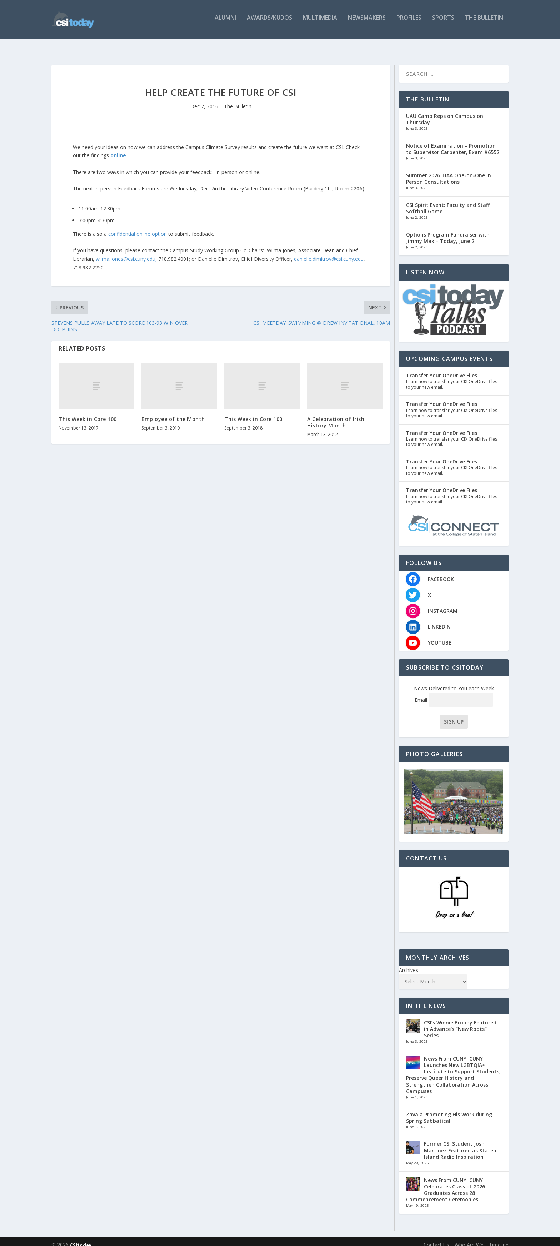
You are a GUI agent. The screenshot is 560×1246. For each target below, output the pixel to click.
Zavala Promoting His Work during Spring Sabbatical (449, 1110)
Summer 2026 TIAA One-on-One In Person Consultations (448, 171)
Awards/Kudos (269, 22)
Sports (443, 22)
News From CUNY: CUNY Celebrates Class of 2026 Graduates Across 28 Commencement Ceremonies (445, 1183)
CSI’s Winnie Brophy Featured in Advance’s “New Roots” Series (460, 1022)
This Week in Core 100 (88, 411)
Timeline (499, 1237)
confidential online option (137, 226)
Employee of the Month (173, 411)
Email (454, 692)
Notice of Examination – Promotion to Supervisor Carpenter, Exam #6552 (452, 141)
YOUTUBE (439, 635)
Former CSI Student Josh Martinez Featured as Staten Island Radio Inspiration (460, 1143)
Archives (408, 962)
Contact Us (436, 1237)
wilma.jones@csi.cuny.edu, (126, 251)
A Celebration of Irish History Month (335, 415)
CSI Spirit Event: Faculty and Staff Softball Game (448, 201)
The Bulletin (484, 22)
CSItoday (80, 1238)
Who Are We (469, 1237)
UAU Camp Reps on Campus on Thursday (444, 112)
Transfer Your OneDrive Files (441, 368)
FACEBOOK (441, 572)
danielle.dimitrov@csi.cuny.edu (329, 251)
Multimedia (320, 22)
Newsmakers (367, 22)
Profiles (408, 22)
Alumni (225, 22)
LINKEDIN (439, 619)
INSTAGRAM (443, 603)
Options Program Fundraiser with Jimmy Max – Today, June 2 (448, 230)
